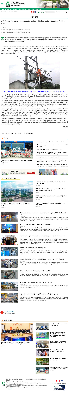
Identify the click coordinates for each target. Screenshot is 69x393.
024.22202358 (41, 12)
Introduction (8, 9)
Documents (38, 9)
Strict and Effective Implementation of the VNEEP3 (49, 149)
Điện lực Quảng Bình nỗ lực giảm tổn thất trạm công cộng (16, 29)
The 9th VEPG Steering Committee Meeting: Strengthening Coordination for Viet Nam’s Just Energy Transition (15, 343)
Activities (15, 9)
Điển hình (34, 17)
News (33, 9)
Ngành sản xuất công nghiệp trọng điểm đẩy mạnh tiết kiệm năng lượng (39, 294)
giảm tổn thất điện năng (28, 133)
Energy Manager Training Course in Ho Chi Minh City (49, 157)
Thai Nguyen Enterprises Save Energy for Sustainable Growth (52, 141)
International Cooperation (24, 9)
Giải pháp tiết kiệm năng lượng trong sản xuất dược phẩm (35, 271)
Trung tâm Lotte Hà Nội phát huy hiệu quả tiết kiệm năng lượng (36, 282)
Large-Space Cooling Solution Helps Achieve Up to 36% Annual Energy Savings (16, 161)
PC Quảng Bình (18, 133)
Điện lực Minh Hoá (9, 133)
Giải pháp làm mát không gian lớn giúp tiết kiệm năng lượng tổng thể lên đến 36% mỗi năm (43, 213)
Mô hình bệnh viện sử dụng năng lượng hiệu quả (33, 247)
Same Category (10, 178)
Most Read (7, 320)
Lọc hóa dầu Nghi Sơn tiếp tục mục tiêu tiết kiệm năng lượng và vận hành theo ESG (42, 259)
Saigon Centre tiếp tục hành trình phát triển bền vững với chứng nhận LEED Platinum (42, 236)
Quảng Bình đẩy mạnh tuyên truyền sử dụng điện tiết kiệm (16, 32)
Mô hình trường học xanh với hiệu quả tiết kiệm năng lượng (35, 224)
